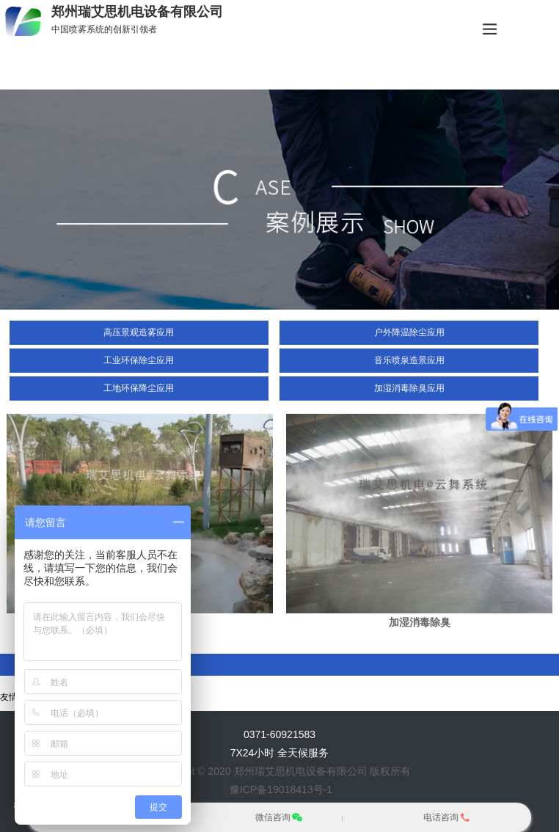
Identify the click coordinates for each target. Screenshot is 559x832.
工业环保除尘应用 (138, 360)
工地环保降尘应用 (138, 388)
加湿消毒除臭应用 (409, 388)
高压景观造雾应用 (138, 332)
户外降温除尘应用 (409, 332)
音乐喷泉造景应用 (409, 360)
